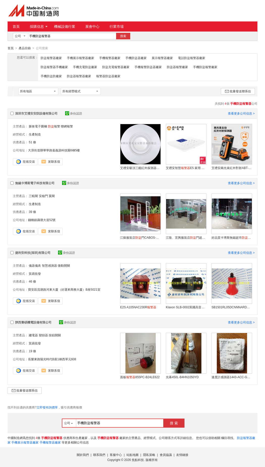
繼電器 (33, 335)
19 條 (32, 351)
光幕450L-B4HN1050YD (182, 377)
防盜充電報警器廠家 (115, 67)
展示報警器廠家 (162, 58)
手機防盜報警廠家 (205, 67)
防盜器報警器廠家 (79, 76)
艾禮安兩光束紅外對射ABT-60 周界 (231, 168)
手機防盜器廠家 (136, 58)
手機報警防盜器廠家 (148, 67)
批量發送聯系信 (238, 91)
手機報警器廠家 (109, 58)
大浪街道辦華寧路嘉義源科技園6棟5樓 (54, 150)
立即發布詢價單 (47, 407)
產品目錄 (25, 48)
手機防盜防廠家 (51, 76)
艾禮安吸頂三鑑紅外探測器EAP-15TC (140, 168)
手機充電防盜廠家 (85, 67)
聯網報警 (67, 126)
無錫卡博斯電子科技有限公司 (35, 183)
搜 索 (174, 423)
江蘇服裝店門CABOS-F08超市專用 (140, 237)
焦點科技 (138, 459)
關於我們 (83, 454)
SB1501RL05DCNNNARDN (231, 307)
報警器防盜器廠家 (108, 76)
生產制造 (35, 134)
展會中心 (92, 26)
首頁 (16, 26)
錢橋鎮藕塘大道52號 (42, 220)
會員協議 (166, 454)
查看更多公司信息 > (241, 113)
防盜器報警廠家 (177, 67)
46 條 (32, 281)
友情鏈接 (182, 454)
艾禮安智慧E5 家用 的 (186, 168)
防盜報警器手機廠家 (54, 67)
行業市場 (117, 26)
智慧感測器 (49, 265)
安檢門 (43, 196)
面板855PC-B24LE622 (140, 377)
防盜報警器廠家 (51, 58)
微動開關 (64, 265)
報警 (54, 126)
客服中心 (116, 454)
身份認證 (73, 113)
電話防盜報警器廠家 (191, 58)
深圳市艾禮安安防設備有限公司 (36, 113)
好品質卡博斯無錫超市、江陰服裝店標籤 (231, 237)
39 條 (32, 211)
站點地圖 (132, 454)
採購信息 (38, 26)
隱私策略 (149, 454)
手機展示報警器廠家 (80, 58)
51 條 (32, 142)
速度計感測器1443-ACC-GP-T (231, 377)
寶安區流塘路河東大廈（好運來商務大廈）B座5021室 (64, 289)
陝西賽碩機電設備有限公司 (33, 322)
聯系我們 (99, 454)
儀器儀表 (35, 265)
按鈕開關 (55, 335)
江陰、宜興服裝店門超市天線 (186, 237)
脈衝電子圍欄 (38, 126)
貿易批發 (35, 273)
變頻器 (43, 335)
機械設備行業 (64, 26)
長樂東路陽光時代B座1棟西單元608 (52, 359)
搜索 (123, 36)
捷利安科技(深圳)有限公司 (32, 252)
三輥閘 (33, 196)
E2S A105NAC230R (138, 307)
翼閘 (52, 196)
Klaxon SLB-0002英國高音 (186, 307)
